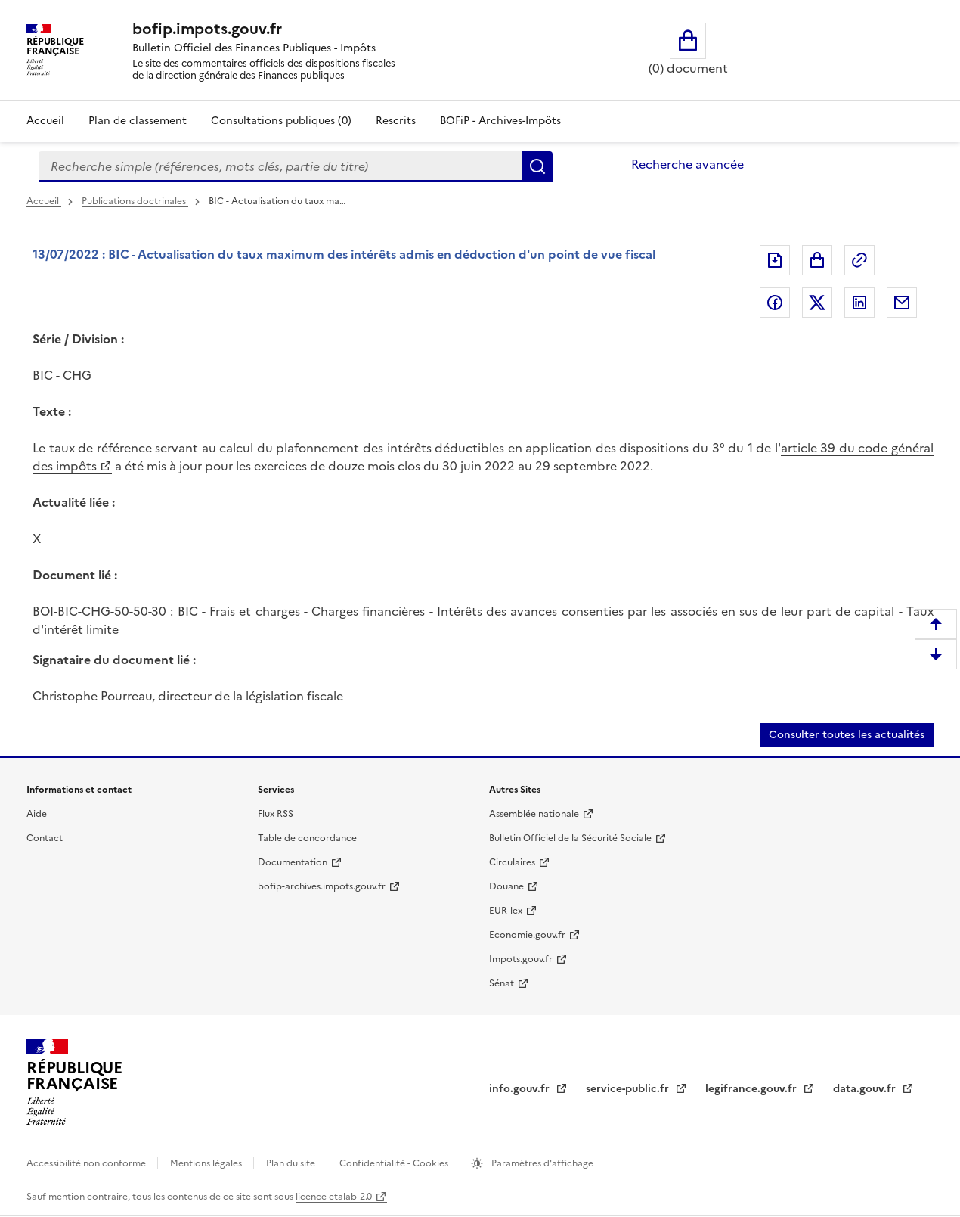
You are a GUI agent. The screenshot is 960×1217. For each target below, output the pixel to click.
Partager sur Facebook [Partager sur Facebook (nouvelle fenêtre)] (775, 302)
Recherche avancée (687, 164)
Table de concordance (307, 838)
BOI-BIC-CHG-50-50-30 (99, 611)
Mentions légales (207, 1163)
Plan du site (291, 1163)
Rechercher (537, 166)
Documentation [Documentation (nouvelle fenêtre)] (292, 862)
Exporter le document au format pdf (775, 260)
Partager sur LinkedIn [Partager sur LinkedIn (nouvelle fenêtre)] (859, 302)
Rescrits (396, 121)
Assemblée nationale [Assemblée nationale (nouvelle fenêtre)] (534, 814)
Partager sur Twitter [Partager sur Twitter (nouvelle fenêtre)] (817, 302)
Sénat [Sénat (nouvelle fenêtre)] (501, 983)
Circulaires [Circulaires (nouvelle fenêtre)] (512, 862)
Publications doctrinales (135, 201)
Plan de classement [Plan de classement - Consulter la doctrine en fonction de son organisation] (137, 121)
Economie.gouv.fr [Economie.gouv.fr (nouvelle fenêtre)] (527, 935)
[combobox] (280, 166)
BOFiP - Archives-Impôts (500, 121)
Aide (36, 814)
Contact (44, 838)
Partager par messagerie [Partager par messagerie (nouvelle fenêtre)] (902, 302)
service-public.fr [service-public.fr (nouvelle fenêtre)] (629, 1089)
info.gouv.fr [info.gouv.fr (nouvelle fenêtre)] (521, 1089)
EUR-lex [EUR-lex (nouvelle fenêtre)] (505, 910)
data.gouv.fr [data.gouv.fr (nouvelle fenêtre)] (866, 1089)
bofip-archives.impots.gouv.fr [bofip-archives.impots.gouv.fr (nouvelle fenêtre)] (322, 886)
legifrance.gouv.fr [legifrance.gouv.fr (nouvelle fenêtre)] (752, 1089)
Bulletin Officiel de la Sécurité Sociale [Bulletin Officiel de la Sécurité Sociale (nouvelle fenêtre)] (570, 838)
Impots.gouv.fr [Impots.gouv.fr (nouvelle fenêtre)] (521, 959)
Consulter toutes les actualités (846, 735)
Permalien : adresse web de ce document (859, 260)
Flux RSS (275, 814)
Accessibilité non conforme (87, 1163)
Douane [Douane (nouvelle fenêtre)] (506, 886)
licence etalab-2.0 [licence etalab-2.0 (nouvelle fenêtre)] (334, 1196)
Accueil (45, 121)
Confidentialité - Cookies (395, 1163)
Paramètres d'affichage (541, 1163)
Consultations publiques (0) (281, 121)
